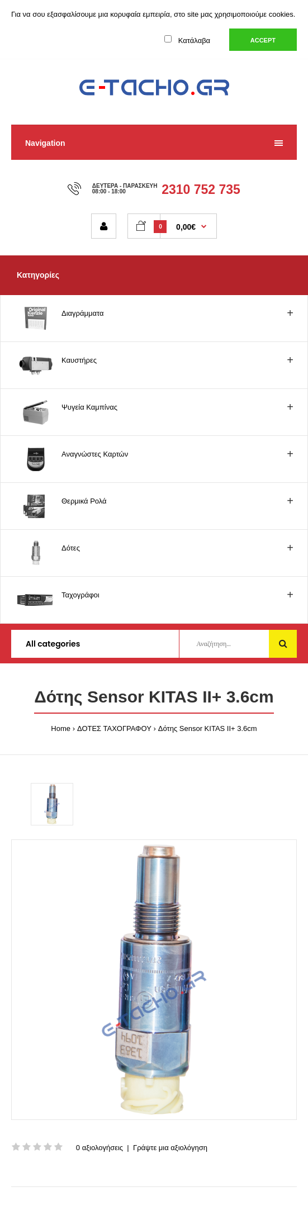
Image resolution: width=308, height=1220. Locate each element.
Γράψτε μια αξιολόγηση (170, 1147)
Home (60, 728)
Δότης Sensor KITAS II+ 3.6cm (207, 728)
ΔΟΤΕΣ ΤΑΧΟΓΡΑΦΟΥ (114, 728)
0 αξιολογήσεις (99, 1147)
